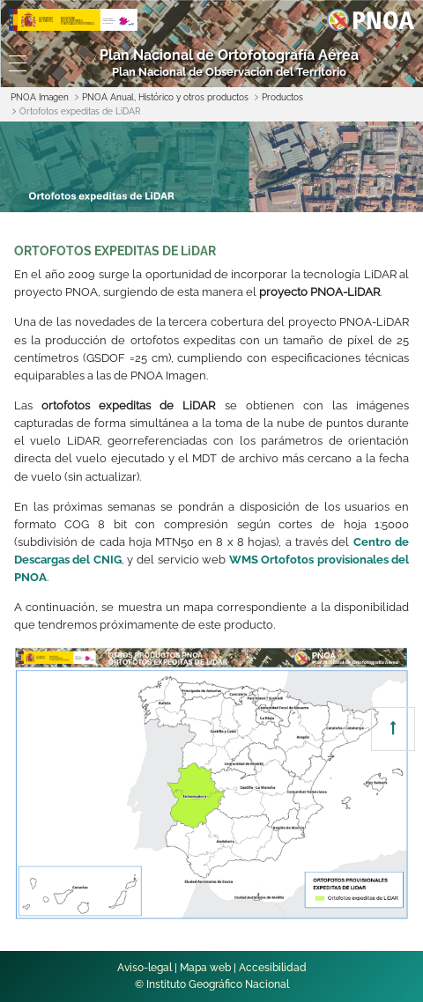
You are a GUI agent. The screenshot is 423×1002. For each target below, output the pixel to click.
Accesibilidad (273, 967)
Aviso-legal (144, 967)
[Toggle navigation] (17, 63)
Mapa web (205, 967)
